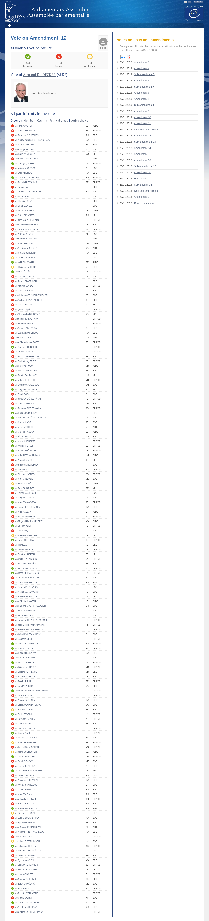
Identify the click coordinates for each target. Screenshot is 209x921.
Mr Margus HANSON (25, 432)
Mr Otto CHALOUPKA (25, 257)
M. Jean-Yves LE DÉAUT (27, 563)
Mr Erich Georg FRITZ (25, 361)
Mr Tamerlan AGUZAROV (27, 135)
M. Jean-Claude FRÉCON (27, 356)
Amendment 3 (141, 62)
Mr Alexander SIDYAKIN (26, 780)
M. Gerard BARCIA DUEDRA (28, 191)
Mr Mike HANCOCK (24, 427)
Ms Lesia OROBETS (24, 662)
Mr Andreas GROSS (24, 403)
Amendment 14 (142, 148)
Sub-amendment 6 (144, 86)
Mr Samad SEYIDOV (25, 766)
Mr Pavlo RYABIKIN (24, 714)
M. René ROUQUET (24, 709)
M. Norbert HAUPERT (25, 441)
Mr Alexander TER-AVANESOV (29, 832)
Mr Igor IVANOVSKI (24, 479)
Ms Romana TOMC (24, 837)
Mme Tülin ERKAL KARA (26, 319)
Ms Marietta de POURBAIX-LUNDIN (32, 690)
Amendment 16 (142, 160)
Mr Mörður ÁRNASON (25, 168)
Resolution (140, 178)
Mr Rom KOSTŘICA (24, 540)
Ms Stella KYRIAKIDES (26, 559)
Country (42, 120)
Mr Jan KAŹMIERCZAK (26, 516)
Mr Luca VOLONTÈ (24, 874)
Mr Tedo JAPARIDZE (25, 488)
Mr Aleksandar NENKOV (26, 643)
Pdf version (129, 57)
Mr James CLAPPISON (26, 281)
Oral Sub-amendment (146, 129)
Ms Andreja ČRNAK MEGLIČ (28, 300)
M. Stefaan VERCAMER (26, 865)
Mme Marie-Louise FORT (27, 342)
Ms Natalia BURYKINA (25, 253)
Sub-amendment (143, 184)
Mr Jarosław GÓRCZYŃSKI (28, 399)
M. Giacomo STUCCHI (25, 813)
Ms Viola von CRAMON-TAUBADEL (32, 295)
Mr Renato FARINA (24, 323)
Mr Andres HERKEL (24, 446)
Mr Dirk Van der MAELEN (27, 578)
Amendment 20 (142, 172)
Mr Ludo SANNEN (23, 723)
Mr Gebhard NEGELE (25, 639)
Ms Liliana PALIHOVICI (26, 667)
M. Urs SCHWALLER (25, 756)
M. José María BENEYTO (27, 220)
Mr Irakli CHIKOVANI (24, 262)
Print (103, 48)
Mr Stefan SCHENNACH (26, 738)
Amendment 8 (141, 111)
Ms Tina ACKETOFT (24, 126)
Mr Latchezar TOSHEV (25, 846)
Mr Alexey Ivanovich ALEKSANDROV (32, 140)
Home (9, 25)
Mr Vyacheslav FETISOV (26, 333)
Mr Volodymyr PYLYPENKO (28, 705)
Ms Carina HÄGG (23, 422)
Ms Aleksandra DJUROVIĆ (27, 314)
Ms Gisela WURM (23, 898)
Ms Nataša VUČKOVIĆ (25, 879)
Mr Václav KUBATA (24, 549)
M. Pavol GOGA (22, 394)
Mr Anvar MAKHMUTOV (26, 582)
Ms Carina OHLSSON (25, 658)
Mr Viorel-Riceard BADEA (27, 177)
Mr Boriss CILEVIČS (24, 276)
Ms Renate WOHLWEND (26, 893)
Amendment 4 (141, 68)
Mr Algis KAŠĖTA (23, 512)
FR (190, 2)
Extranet (198, 2)
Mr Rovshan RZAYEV (25, 719)
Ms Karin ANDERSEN (25, 154)
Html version (122, 57)
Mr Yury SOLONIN (23, 794)
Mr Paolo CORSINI (24, 290)
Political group (58, 120)
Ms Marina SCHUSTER (26, 752)
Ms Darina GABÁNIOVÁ (26, 370)
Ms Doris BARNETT (24, 196)
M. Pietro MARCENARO (26, 587)
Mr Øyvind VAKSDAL (25, 860)
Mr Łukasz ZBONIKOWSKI (27, 902)
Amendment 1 (141, 99)
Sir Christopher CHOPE (26, 267)
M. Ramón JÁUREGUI (25, 493)
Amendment (141, 154)
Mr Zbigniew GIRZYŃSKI (26, 389)
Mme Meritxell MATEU (25, 601)
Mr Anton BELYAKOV (25, 215)
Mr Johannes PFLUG (25, 676)
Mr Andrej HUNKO (23, 460)
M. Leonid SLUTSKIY (25, 789)
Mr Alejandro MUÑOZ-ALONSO (30, 629)
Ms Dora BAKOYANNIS (26, 182)
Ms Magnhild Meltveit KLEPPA (29, 521)
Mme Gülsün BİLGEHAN (26, 224)
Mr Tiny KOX (21, 545)
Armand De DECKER (39, 74)
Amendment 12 (142, 135)
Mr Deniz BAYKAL (23, 206)
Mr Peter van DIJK (23, 304)
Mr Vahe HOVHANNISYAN (27, 455)
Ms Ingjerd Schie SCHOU (27, 747)
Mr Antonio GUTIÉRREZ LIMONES (31, 418)
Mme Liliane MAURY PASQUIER (30, 606)
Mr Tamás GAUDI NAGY (26, 375)
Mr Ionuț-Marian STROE (26, 808)
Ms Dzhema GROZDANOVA (28, 408)
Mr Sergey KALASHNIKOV (27, 507)
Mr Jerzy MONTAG (24, 615)
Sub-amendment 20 (145, 166)
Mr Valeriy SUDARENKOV (27, 818)
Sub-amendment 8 (144, 105)
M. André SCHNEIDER (25, 742)
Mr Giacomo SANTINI (25, 728)
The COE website (194, 13)
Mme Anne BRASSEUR (26, 239)
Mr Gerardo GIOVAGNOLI (27, 385)
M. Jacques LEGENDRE (26, 568)
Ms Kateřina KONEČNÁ (26, 535)
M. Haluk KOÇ (21, 530)
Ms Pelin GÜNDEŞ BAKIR (27, 413)
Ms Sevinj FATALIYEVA (26, 328)
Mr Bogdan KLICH (23, 526)
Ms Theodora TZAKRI (25, 855)
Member (29, 120)
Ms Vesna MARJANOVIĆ (27, 592)
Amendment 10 (142, 117)
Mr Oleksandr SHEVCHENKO (29, 770)
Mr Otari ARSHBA (23, 173)
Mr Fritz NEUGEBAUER (26, 648)
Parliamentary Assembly (48, 13)
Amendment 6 (141, 92)
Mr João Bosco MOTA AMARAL (30, 625)
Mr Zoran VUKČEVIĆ (25, 884)
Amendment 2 (141, 196)
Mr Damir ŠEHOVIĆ (24, 761)
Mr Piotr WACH (22, 888)
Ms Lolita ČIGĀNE (23, 271)
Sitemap (8, 1)
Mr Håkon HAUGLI (23, 436)
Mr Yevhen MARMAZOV (26, 596)
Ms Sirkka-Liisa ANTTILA (26, 159)
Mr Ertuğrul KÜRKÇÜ (25, 554)
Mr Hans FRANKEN (24, 351)
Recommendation (144, 203)
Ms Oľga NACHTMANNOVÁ (28, 634)
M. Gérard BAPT (22, 187)
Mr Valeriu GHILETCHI (25, 380)
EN (186, 2)
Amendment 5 (141, 80)
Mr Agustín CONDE (24, 286)
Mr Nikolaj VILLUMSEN (26, 869)
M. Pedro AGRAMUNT (25, 130)
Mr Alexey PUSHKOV (25, 700)
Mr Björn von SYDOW (25, 822)
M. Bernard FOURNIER (26, 347)
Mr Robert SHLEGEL (25, 775)
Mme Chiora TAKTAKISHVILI (28, 827)
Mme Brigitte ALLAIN (24, 149)
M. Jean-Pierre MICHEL (26, 610)
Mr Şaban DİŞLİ (22, 309)
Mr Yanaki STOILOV (24, 803)
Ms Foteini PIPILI (23, 681)
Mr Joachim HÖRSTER (26, 450)
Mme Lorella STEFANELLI (27, 799)
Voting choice (79, 120)
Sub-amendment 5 (144, 74)
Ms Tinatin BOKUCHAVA (26, 229)
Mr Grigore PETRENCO (26, 672)
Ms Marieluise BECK (24, 210)
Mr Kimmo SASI (22, 733)
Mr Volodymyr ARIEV (25, 163)
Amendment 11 (142, 123)
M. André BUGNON (24, 243)
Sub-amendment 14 (145, 141)
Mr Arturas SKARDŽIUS (26, 785)
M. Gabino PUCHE (24, 695)
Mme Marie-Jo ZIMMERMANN (29, 912)
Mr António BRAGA (24, 234)
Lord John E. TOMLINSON (27, 841)
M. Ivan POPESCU (24, 686)
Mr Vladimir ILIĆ (22, 469)
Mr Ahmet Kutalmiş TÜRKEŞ (28, 850)
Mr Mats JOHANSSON (25, 502)
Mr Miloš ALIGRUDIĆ (25, 144)
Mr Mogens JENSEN (24, 498)
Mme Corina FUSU (24, 366)
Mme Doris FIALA (23, 338)
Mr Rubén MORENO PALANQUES (31, 620)
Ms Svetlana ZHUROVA (26, 907)
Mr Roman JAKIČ (23, 483)
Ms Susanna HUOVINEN (26, 465)
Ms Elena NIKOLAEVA (25, 653)
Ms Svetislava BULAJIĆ (26, 248)
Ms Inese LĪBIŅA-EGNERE (27, 573)
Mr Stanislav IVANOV (25, 474)
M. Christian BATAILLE (25, 201)
